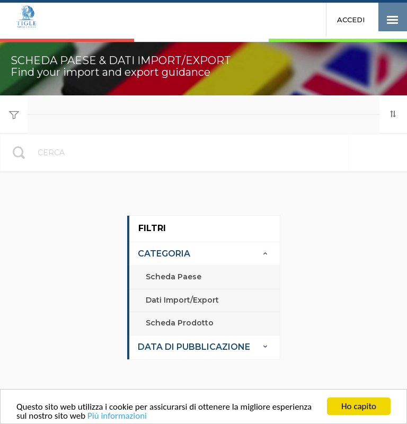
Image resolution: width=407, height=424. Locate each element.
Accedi (350, 20)
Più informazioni (117, 416)
